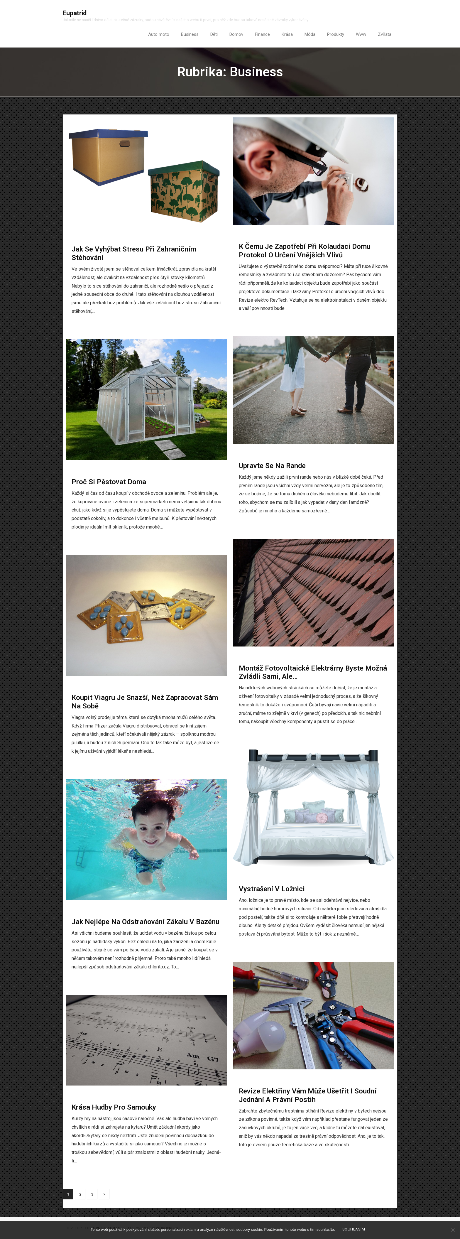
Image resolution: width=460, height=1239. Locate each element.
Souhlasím (353, 1229)
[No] (453, 1230)
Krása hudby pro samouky (114, 1107)
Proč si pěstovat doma (109, 482)
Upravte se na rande (272, 466)
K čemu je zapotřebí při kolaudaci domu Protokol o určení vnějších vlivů (305, 251)
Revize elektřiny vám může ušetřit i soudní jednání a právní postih (307, 1095)
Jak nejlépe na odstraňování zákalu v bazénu (145, 922)
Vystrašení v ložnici (272, 889)
